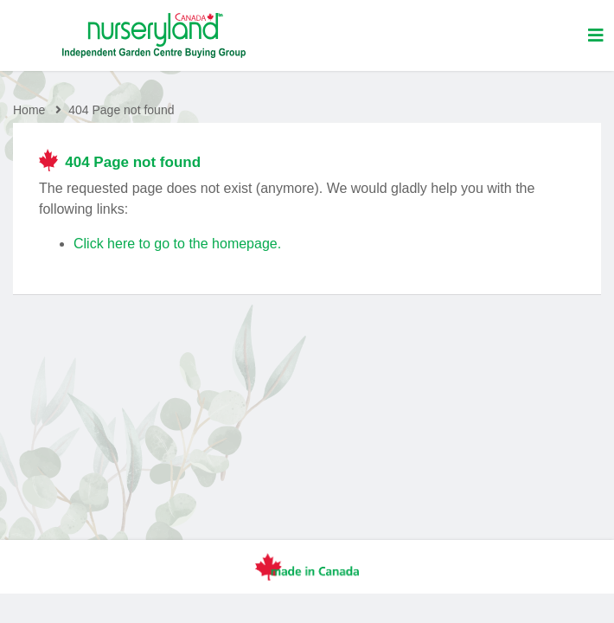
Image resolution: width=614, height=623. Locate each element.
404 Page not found (121, 110)
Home (29, 110)
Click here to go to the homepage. (177, 243)
